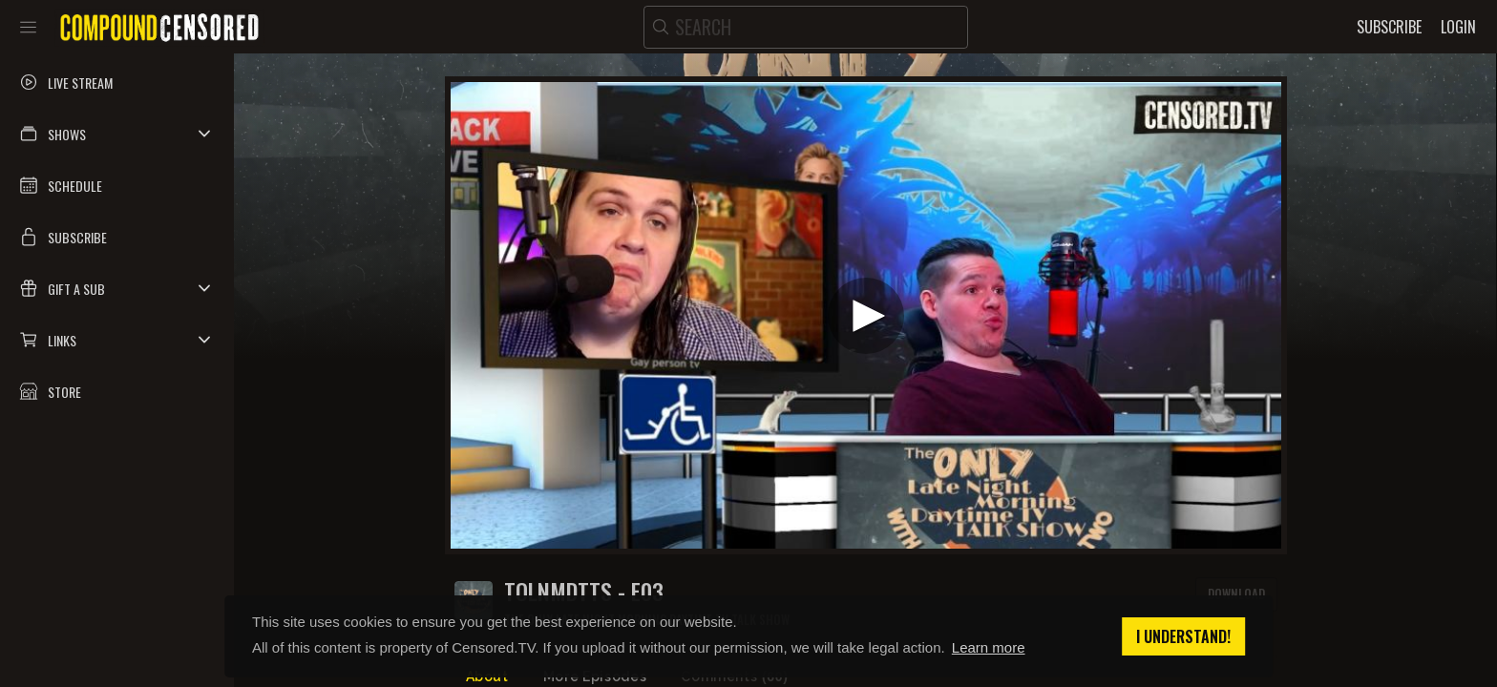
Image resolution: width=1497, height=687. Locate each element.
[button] (117, 134)
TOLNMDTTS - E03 (584, 591)
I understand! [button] (1183, 636)
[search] (805, 27)
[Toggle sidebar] (28, 26)
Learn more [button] (988, 647)
